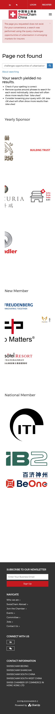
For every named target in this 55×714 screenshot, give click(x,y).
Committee (12, 617)
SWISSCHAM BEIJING (18, 666)
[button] (50, 23)
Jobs (9, 621)
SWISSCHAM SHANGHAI (19, 670)
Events (10, 613)
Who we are (13, 600)
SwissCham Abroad (16, 604)
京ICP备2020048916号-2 (27, 701)
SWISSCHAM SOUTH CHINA (21, 674)
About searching (10, 71)
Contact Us (12, 626)
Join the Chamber (16, 608)
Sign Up (27, 583)
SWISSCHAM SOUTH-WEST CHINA (24, 678)
